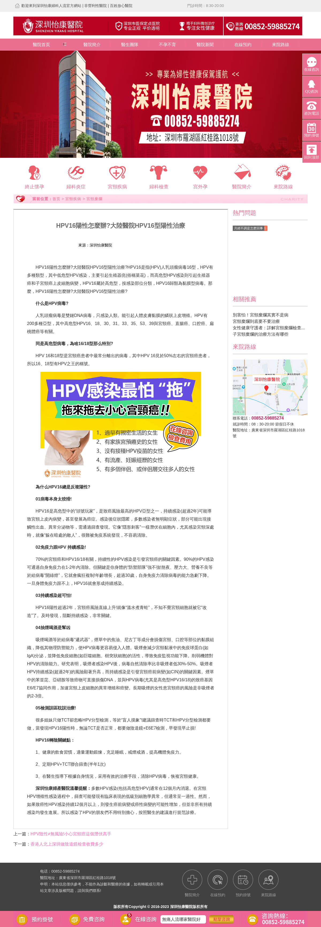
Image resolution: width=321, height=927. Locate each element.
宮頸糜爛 (94, 199)
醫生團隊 (129, 44)
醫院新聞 (205, 44)
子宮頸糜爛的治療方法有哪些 (260, 334)
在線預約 (242, 44)
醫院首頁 (41, 44)
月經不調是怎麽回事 (248, 228)
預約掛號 (150, 245)
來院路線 (280, 44)
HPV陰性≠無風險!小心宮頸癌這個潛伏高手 (70, 834)
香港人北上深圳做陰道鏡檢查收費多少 (66, 844)
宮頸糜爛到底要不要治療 (256, 321)
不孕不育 (167, 44)
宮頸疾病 (73, 199)
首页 (56, 199)
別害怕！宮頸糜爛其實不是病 (260, 315)
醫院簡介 (92, 44)
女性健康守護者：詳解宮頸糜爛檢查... (269, 328)
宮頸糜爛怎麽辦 (177, 915)
